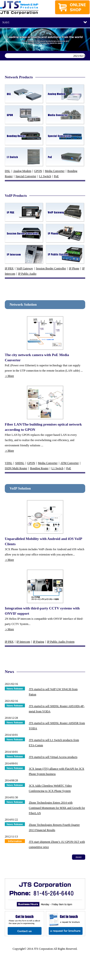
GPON (38, 171)
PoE (56, 176)
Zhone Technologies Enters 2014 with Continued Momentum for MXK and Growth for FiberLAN (57, 808)
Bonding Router (39, 468)
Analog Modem (22, 171)
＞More (9, 376)
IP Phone (74, 268)
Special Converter (26, 176)
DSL (7, 171)
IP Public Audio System (61, 641)
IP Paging (38, 641)
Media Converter (55, 171)
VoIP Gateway (25, 268)
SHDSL (19, 463)
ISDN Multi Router (16, 468)
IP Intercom (23, 641)
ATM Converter (69, 463)
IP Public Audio (27, 273)
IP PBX (9, 268)
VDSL (8, 463)
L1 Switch (45, 176)
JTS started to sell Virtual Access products (53, 757)
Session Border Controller (51, 268)
